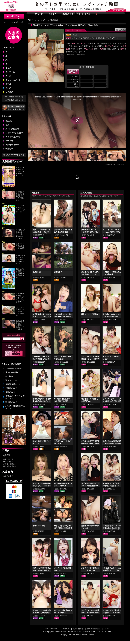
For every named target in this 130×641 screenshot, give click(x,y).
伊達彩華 (9, 149)
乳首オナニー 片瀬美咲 (89, 314)
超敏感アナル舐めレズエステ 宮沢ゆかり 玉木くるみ (112, 316)
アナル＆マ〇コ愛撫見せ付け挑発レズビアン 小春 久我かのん (112, 612)
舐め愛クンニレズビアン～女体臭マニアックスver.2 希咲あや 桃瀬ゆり (90, 274)
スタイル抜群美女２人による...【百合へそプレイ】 (20, 210)
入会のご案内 (8, 476)
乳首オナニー (11, 380)
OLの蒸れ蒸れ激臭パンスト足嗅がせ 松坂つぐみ (62, 401)
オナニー (9, 84)
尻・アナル (10, 72)
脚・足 (8, 76)
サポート (6, 457)
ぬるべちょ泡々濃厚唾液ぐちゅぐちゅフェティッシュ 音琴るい (42, 485)
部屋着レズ (37, 272)
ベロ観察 (9, 376)
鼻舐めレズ (10, 392)
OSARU (8, 121)
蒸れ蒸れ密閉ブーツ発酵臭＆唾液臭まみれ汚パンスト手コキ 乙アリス (42, 401)
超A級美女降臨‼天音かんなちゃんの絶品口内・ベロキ (20, 259)
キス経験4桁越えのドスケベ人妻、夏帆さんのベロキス (20, 234)
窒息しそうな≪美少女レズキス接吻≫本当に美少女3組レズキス (63, 528)
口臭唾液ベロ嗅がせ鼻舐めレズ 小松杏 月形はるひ (20, 196)
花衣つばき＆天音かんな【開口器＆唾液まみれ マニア (20, 171)
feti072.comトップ (51, 629)
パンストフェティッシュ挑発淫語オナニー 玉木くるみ (112, 570)
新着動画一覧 (8, 459)
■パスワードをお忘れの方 (13, 22)
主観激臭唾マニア (13, 384)
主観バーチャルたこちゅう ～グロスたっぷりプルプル (20, 298)
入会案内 (6, 455)
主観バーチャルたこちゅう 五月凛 (20, 246)
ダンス (8, 88)
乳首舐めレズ (11, 402)
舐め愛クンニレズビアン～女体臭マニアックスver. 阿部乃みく (90, 232)
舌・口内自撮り (12, 372)
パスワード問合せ (9, 464)
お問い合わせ (78, 629)
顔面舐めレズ (11, 388)
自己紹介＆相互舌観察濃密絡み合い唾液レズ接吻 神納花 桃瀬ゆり (90, 443)
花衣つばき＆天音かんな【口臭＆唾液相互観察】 (20, 273)
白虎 (7, 125)
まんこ (8, 68)
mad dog (9, 141)
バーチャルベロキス (14, 368)
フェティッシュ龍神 (14, 133)
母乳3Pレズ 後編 (39, 526)
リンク (107, 629)
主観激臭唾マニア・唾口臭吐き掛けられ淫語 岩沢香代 (63, 316)
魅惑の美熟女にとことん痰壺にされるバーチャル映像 (20, 325)
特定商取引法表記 (9, 466)
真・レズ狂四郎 (12, 129)
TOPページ (32, 20)
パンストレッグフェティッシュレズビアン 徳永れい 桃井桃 (112, 232)
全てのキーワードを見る (13, 155)
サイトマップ (8, 462)
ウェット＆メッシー (14, 80)
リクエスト (10, 92)
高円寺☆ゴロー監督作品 (93, 38)
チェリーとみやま (13, 137)
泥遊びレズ (58, 272)
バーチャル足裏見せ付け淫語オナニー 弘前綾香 (20, 311)
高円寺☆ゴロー (12, 145)
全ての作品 (14, 97)
